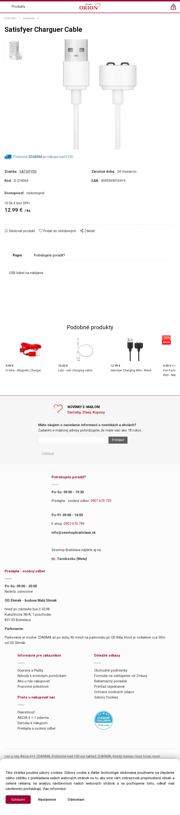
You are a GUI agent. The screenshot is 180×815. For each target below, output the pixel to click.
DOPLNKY (10, 18)
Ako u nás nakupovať (34, 681)
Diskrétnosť (26, 712)
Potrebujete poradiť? (49, 255)
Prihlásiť (118, 440)
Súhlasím (18, 800)
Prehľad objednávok (109, 687)
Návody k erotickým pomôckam (42, 676)
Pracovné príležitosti (33, 687)
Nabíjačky (29, 18)
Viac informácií (54, 789)
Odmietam (76, 800)
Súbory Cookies (106, 697)
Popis (17, 255)
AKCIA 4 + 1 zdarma (33, 718)
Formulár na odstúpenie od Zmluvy (120, 676)
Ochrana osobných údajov (114, 692)
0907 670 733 (101, 501)
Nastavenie (47, 800)
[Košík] (175, 9)
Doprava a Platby (30, 670)
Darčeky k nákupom (33, 723)
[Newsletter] (73, 439)
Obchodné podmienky (111, 670)
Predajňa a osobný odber (37, 729)
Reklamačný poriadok (110, 681)
